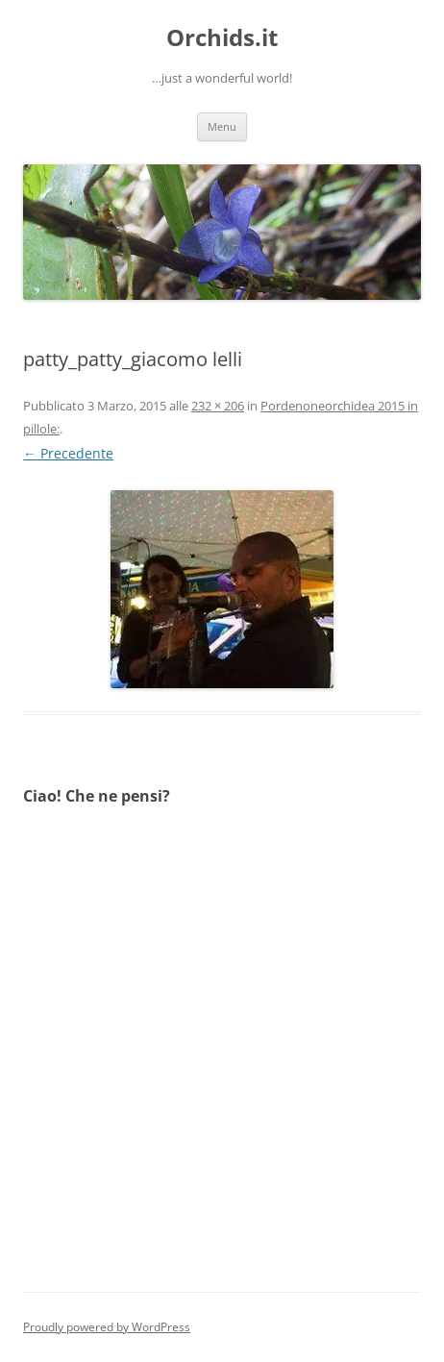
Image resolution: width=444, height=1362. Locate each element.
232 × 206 (217, 405)
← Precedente (68, 453)
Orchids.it (222, 38)
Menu (222, 126)
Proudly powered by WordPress (106, 1327)
